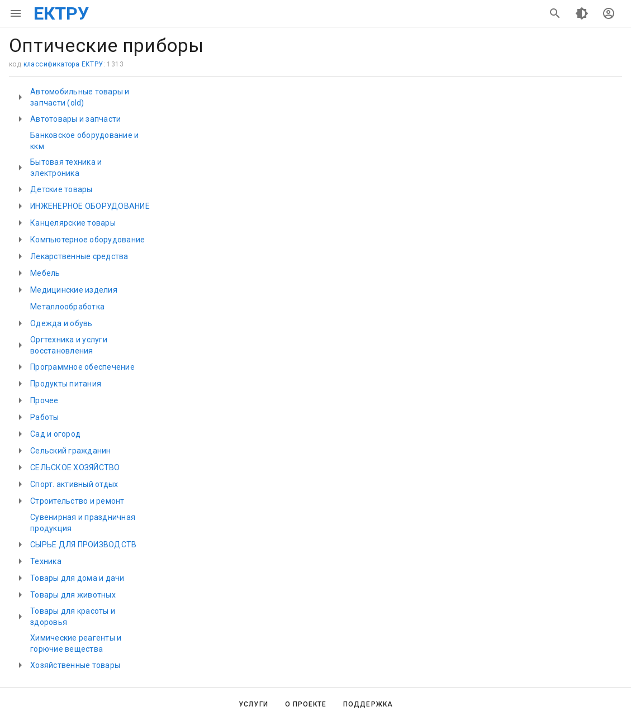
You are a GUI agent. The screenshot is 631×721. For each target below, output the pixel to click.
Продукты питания (65, 383)
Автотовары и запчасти (75, 118)
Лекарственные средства (79, 256)
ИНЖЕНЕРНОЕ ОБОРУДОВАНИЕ (90, 206)
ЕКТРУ (61, 13)
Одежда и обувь (61, 323)
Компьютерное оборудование (87, 239)
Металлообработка (67, 306)
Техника (45, 561)
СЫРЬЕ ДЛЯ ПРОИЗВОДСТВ (83, 544)
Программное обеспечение (82, 366)
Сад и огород (55, 433)
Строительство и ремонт (77, 500)
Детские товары (61, 189)
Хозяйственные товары (75, 665)
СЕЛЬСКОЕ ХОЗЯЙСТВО (75, 467)
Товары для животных (73, 594)
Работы (44, 417)
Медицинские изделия (73, 289)
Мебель (45, 273)
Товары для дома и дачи (77, 578)
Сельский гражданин (70, 450)
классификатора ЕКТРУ (63, 64)
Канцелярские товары (73, 222)
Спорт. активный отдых (74, 484)
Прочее (44, 400)
